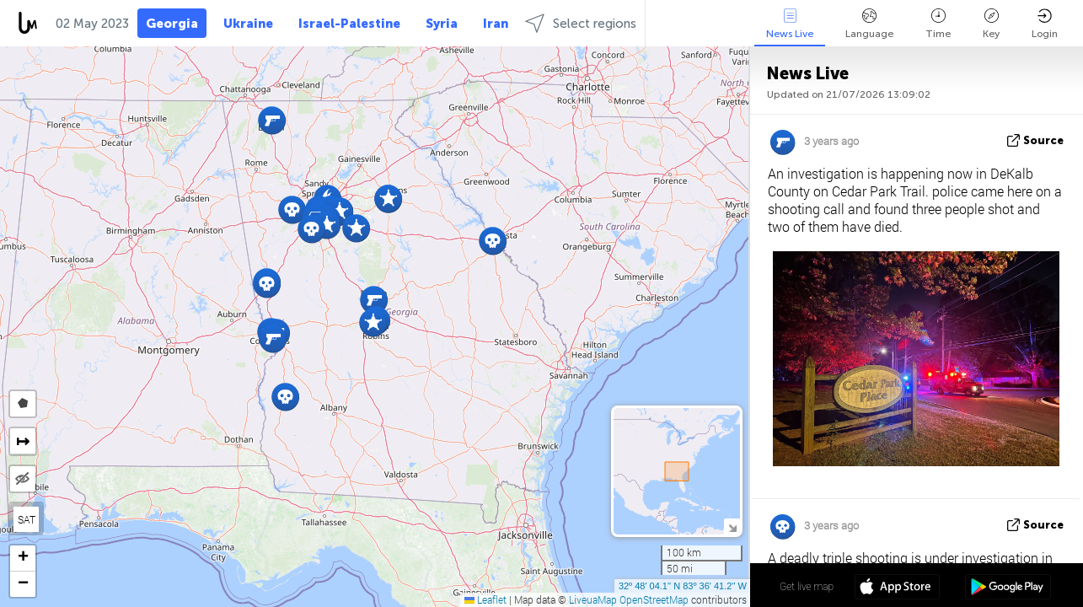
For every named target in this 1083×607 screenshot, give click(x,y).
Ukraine (248, 23)
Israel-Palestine (349, 23)
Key (991, 24)
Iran (495, 23)
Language (869, 24)
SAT (26, 519)
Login (1045, 24)
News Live (789, 24)
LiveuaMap (593, 599)
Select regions (580, 23)
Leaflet (485, 599)
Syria (442, 23)
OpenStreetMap (654, 599)
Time (938, 24)
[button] (285, 396)
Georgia (172, 23)
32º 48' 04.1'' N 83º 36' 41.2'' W (683, 586)
